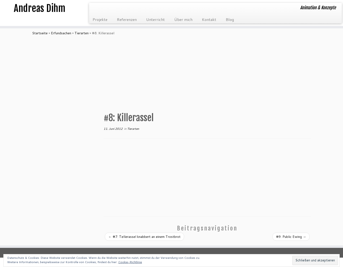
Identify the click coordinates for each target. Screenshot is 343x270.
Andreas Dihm (39, 8)
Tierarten (82, 33)
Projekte (100, 19)
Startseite (40, 33)
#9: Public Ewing (291, 236)
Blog (230, 19)
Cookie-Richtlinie (130, 262)
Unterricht (155, 19)
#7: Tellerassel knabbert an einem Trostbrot (144, 236)
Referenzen (127, 19)
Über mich (183, 19)
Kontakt (209, 19)
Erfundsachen (61, 33)
